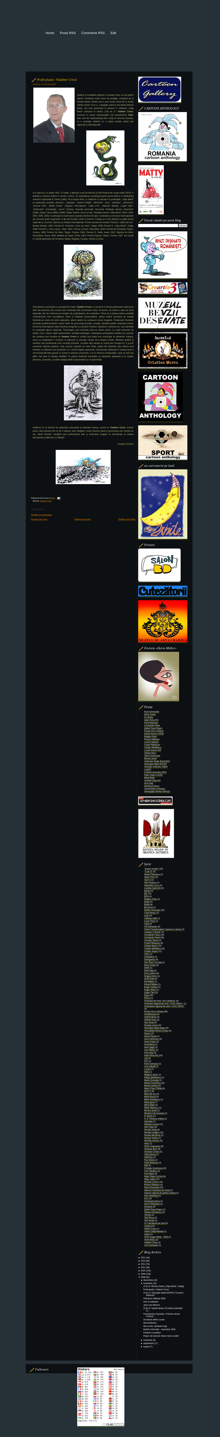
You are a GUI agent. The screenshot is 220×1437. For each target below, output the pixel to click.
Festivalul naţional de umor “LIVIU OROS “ (164, 1003)
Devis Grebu (150, 714)
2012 (143, 1264)
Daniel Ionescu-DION (154, 734)
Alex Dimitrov (150, 882)
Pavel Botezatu (151, 723)
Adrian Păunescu (152, 874)
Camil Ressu (150, 913)
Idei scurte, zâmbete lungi (155, 1326)
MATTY (148, 1091)
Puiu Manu (149, 1174)
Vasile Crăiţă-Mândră (154, 1231)
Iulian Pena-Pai (151, 1055)
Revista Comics (151, 1182)
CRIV (147, 954)
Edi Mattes (149, 981)
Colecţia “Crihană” (152, 932)
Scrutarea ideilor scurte (153, 1319)
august (146, 1346)
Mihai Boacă (150, 1097)
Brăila (147, 904)
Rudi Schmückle (151, 712)
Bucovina (148, 907)
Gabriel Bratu (150, 1017)
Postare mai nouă (39, 519)
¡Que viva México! (151, 1305)
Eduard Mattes (151, 984)
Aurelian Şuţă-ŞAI (152, 780)
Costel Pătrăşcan (152, 745)
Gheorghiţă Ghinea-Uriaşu (156, 1031)
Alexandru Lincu (152, 885)
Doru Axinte (149, 973)
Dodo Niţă (149, 970)
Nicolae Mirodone (152, 1135)
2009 (143, 1274)
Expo (147, 995)
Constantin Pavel (152, 725)
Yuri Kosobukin (151, 1245)
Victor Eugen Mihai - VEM (156, 1237)
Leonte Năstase (151, 742)
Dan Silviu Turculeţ (153, 962)
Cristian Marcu (151, 946)
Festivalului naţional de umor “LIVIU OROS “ (164, 1006)
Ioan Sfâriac (150, 1050)
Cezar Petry (150, 921)
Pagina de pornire (82, 519)
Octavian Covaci (152, 1152)
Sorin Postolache (152, 1204)
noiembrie (148, 1283)
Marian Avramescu (153, 1083)
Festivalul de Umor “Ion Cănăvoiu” (160, 1001)
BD (146, 893)
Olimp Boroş (150, 1154)
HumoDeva (149, 1044)
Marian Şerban (151, 1086)
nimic (147, 1143)
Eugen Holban (151, 987)
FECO (147, 998)
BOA (146, 896)
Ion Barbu (148, 717)
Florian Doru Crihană (153, 731)
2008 (143, 1277)
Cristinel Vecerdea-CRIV (155, 772)
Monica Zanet (150, 758)
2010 (143, 1270)
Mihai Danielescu (152, 1099)
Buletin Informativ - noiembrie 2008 (159, 1329)
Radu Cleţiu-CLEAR (153, 775)
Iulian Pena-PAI (151, 720)
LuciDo (147, 1069)
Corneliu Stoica (151, 940)
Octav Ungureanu (152, 1146)
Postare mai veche (126, 519)
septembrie (148, 1343)
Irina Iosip (148, 783)
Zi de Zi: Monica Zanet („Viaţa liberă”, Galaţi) (163, 1286)
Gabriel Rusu (150, 753)
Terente (148, 1215)
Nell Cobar (149, 1127)
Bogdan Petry (150, 736)
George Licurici (151, 1025)
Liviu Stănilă (150, 1066)
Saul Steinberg (151, 1196)
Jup (146, 1058)
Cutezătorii (149, 957)
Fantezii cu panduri (152, 1332)
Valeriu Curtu (150, 1229)
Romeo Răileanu (152, 739)
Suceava (148, 1207)
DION (147, 968)
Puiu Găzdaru (150, 1171)
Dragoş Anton (150, 976)
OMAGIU (148, 1157)
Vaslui (147, 1234)
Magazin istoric (151, 1075)
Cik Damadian (151, 926)
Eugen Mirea (150, 990)
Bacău (147, 891)
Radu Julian (150, 1179)
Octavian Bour (151, 1149)
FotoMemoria (150, 1014)
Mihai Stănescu (151, 1108)
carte (146, 915)
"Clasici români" (151, 869)
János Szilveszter (152, 756)
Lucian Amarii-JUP (152, 750)
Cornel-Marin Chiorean (154, 789)
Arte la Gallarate (150, 1302)
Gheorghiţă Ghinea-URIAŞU (157, 791)
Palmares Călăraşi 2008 (154, 1298)
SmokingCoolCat (152, 1201)
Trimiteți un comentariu (41, 515)
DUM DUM (149, 979)
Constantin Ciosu (152, 935)
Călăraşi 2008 (150, 918)
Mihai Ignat (149, 1102)
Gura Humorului (151, 1039)
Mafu (146, 1072)
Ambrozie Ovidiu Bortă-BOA (157, 761)
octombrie (148, 1340)
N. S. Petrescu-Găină (154, 1119)
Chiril (147, 924)
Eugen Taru (149, 992)
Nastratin (148, 1121)
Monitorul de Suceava (154, 1113)
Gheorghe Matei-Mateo (155, 1028)
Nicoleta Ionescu (152, 786)
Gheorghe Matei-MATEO (155, 764)
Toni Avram (149, 1220)
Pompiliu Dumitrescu (154, 1168)
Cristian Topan (151, 951)
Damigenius (150, 959)
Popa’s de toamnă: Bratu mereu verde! (161, 1336)
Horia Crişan (150, 1042)
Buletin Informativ (152, 910)
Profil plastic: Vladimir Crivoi (57, 79)
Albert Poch (149, 877)
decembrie (148, 1280)
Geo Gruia (149, 1022)
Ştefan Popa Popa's (153, 728)
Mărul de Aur (150, 1094)
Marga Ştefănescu (153, 1077)
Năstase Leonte (151, 1124)
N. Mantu (148, 1116)
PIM (146, 1165)
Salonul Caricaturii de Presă (157, 1190)
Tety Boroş (149, 1218)
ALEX (147, 880)
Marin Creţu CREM (153, 1088)
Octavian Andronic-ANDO (156, 767)
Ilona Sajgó (149, 1047)
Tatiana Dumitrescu (153, 1212)
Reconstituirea (150, 1323)
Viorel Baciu (150, 1240)
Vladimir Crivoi (45, 501)
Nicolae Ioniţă (150, 1130)
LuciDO (147, 769)
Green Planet (150, 1036)
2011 (143, 1267)
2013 (143, 1261)
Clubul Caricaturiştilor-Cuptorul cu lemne (163, 929)
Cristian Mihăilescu (153, 747)
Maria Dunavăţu (151, 1080)
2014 (143, 1257)
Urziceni (148, 1226)
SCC (146, 1198)
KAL (146, 1061)
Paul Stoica (149, 1160)
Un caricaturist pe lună (154, 1223)
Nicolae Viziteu (151, 1138)
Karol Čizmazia (151, 1064)
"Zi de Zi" (148, 871)
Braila (147, 902)
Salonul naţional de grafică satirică (160, 1193)
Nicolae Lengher (152, 1132)
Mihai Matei (149, 778)
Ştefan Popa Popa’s (153, 1209)
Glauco (147, 1033)
